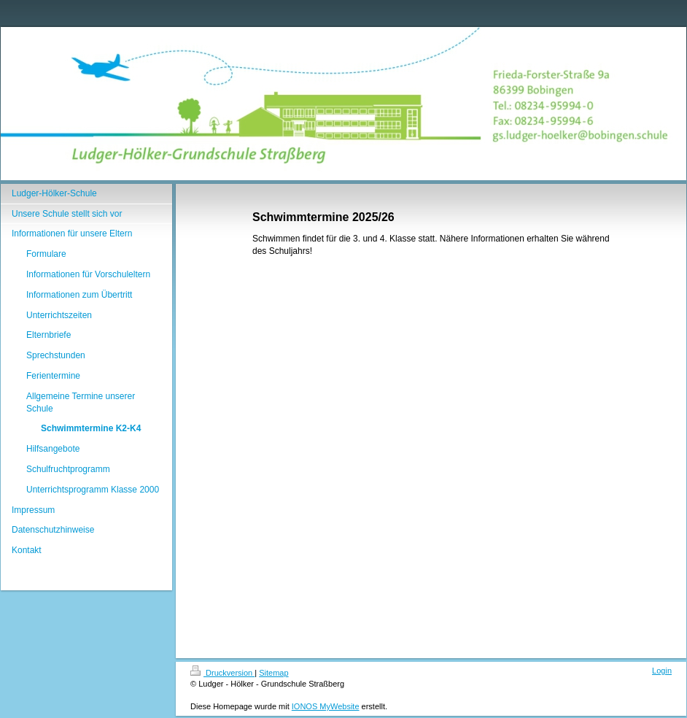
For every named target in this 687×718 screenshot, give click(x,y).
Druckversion (222, 672)
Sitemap (273, 672)
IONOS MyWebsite (326, 706)
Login (662, 670)
